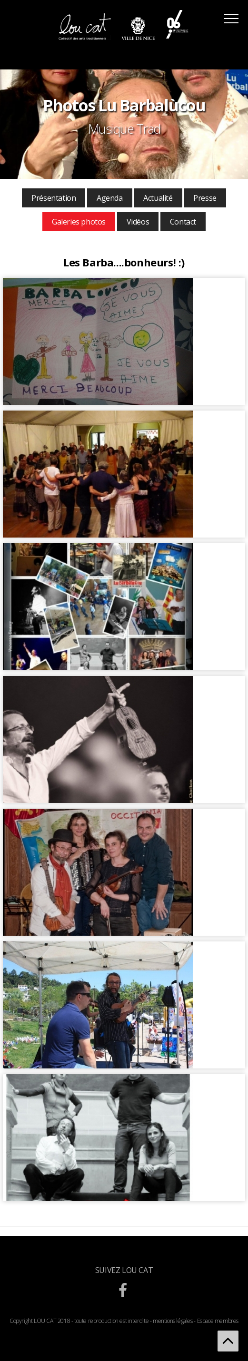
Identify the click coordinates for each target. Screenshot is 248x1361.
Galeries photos (79, 221)
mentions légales (173, 1321)
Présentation (53, 198)
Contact (183, 221)
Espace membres (217, 1321)
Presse (205, 198)
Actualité (157, 198)
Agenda (110, 198)
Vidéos (138, 221)
